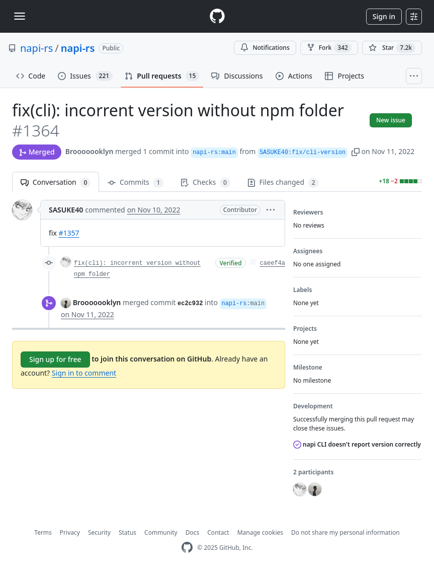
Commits (135, 182)
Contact (218, 532)
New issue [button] (390, 120)
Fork (329, 48)
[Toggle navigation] (19, 16)
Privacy (70, 532)
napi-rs (36, 48)
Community (161, 532)
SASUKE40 (66, 209)
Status (127, 532)
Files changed (283, 182)
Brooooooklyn (89, 151)
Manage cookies (260, 532)
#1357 (68, 233)
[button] (356, 151)
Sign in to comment (84, 373)
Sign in (384, 16)
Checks (205, 182)
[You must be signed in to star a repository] (392, 48)
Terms (43, 532)
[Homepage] (217, 16)
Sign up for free (55, 359)
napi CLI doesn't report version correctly (357, 444)
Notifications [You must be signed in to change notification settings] (264, 47)
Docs (193, 532)
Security (99, 532)
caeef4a (272, 263)
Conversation (56, 182)
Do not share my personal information (345, 532)
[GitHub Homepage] (187, 547)
